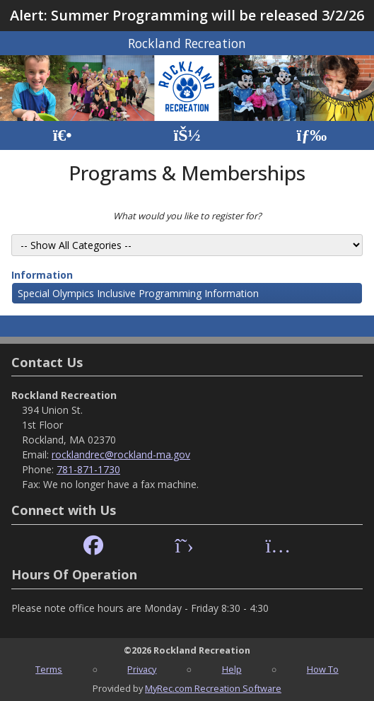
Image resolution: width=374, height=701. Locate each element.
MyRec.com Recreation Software (213, 688)
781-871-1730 (88, 469)
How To (323, 669)
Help (232, 669)
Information (42, 275)
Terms (48, 669)
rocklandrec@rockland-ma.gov (121, 454)
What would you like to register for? (187, 215)
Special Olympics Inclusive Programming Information (138, 293)
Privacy (141, 669)
